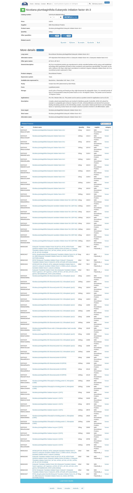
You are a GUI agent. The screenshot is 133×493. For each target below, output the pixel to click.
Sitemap (37, 4)
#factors (59, 488)
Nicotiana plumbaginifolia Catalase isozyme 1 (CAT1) (47, 392)
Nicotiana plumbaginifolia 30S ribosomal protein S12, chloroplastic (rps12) (53, 276)
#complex (67, 488)
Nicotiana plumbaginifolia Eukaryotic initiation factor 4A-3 (48, 153)
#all (82, 488)
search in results (106, 123)
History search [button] (97, 4)
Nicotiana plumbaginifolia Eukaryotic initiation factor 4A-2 (48, 130)
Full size (107, 2)
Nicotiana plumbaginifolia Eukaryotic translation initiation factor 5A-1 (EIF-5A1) (54, 200)
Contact (43, 4)
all (98, 42)
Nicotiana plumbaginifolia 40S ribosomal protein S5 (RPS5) (49, 357)
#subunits (75, 488)
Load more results (66, 481)
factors (72, 42)
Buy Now (70, 17)
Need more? (40, 50)
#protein (52, 488)
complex (81, 42)
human (107, 130)
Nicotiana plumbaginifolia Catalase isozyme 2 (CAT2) (47, 427)
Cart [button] (49, 4)
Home (31, 4)
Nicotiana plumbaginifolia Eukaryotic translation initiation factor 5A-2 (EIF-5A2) (54, 223)
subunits (91, 42)
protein (63, 42)
